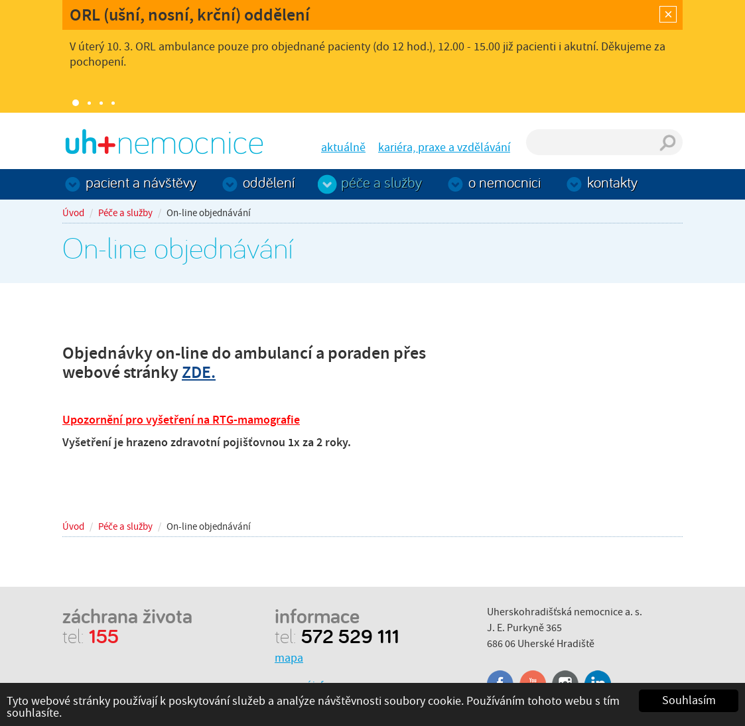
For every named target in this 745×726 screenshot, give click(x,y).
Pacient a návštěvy (141, 182)
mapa (289, 658)
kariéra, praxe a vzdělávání (444, 147)
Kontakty (612, 182)
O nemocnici (504, 182)
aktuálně (343, 147)
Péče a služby (381, 182)
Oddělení (269, 182)
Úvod (73, 212)
